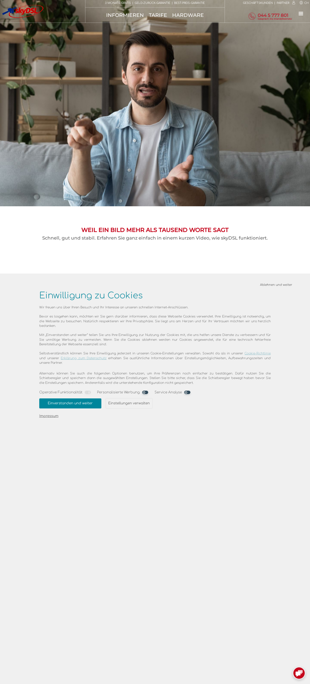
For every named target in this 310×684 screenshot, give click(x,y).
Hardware (188, 15)
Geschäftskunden (258, 3)
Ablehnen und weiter (276, 285)
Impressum (48, 416)
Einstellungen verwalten (129, 403)
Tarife (158, 15)
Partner (283, 3)
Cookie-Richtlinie (257, 353)
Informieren (125, 15)
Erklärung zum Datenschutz (84, 358)
